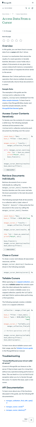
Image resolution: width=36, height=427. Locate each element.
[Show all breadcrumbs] (12, 14)
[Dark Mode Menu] (32, 8)
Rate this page (6, 36)
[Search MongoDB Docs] (26, 8)
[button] (9, 170)
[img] (3, 40)
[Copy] (32, 136)
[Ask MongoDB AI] (29, 8)
